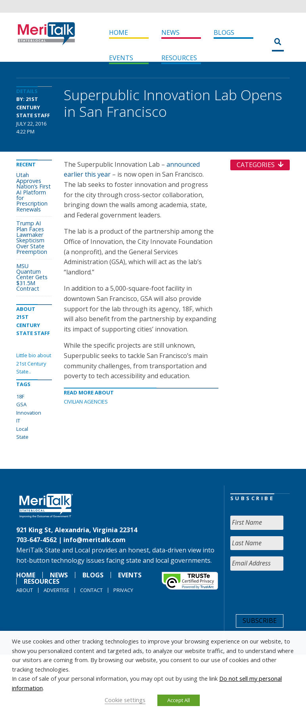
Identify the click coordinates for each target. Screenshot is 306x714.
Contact (91, 590)
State (22, 436)
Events (121, 57)
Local (22, 428)
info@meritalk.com (94, 539)
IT (18, 420)
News (170, 32)
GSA (21, 404)
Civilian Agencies (86, 401)
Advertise (56, 590)
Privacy (123, 590)
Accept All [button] (178, 700)
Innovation (28, 412)
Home (118, 32)
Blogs (224, 32)
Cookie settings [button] (125, 700)
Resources (179, 57)
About (24, 590)
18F (20, 396)
